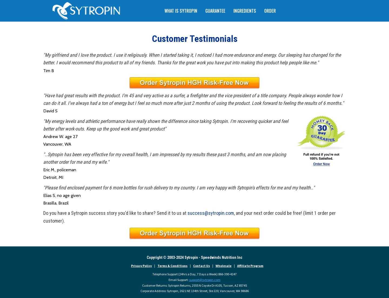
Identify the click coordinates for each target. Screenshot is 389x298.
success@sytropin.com (210, 213)
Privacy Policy (141, 266)
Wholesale (224, 266)
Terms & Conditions (172, 266)
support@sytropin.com (204, 280)
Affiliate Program (250, 266)
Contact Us (201, 266)
